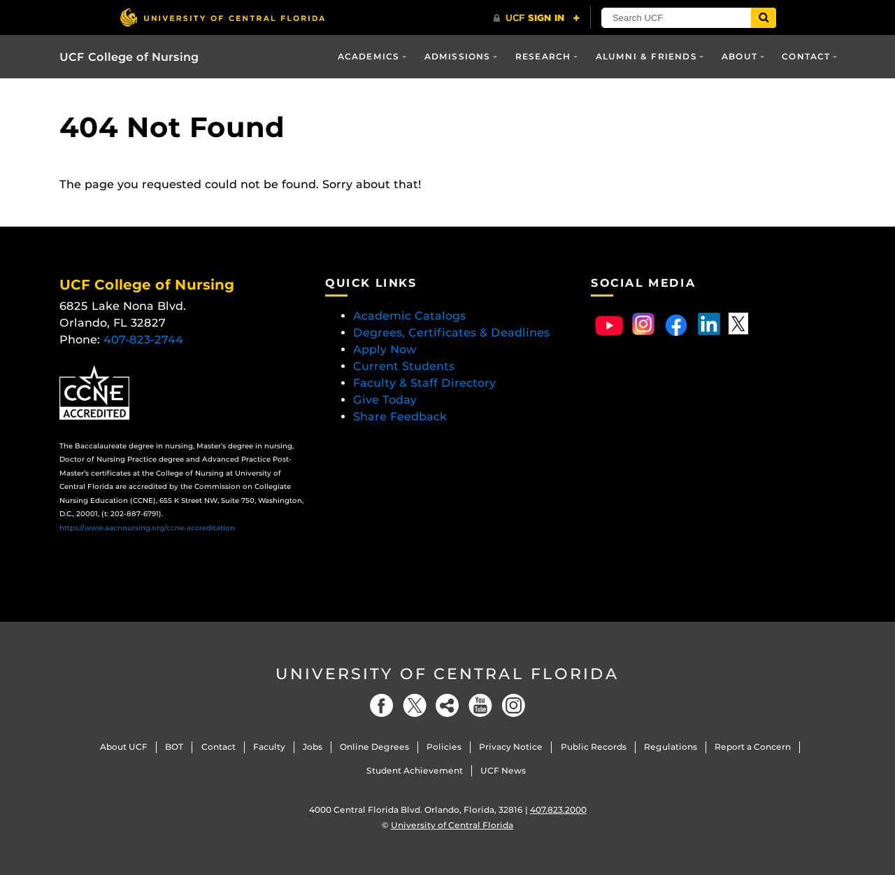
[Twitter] (415, 705)
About (739, 56)
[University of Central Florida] (222, 17)
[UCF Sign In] (536, 18)
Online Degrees (374, 746)
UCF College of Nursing (129, 57)
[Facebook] (382, 705)
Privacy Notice (511, 746)
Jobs (312, 746)
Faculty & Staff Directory (424, 383)
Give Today (385, 399)
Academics (369, 56)
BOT (174, 746)
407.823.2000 (558, 809)
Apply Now (385, 349)
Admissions (457, 56)
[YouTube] (480, 705)
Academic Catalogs (409, 315)
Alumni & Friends (646, 56)
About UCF (124, 746)
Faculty (269, 746)
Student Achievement (414, 770)
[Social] (447, 705)
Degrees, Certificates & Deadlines (453, 332)
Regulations (670, 746)
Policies (444, 746)
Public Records (593, 746)
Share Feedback (400, 416)
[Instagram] (513, 705)
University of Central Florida (447, 673)
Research (543, 56)
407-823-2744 (143, 339)
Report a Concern (753, 746)
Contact (806, 56)
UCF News (503, 770)
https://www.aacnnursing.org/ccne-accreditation (147, 528)
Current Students (403, 366)
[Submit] (763, 18)
